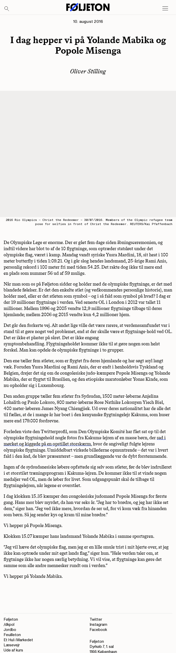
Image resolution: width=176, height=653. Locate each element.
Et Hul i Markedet (18, 640)
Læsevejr (12, 645)
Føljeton (11, 619)
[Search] (7, 9)
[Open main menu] (165, 8)
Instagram (98, 624)
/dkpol (9, 624)
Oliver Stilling (88, 71)
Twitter (96, 619)
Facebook (98, 629)
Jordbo (10, 629)
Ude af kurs (13, 650)
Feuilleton (12, 635)
